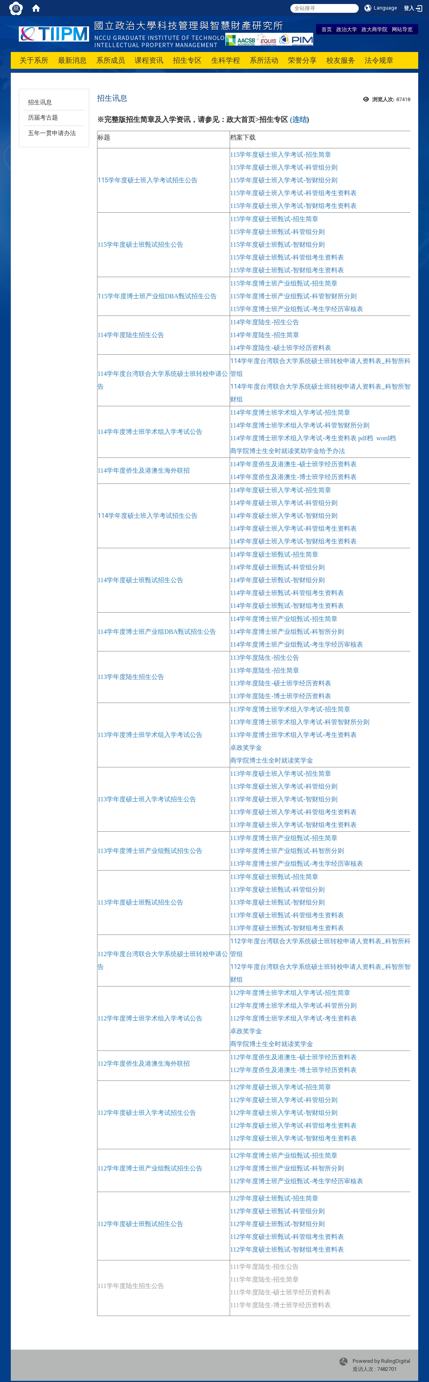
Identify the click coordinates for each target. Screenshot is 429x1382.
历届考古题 (43, 117)
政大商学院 (374, 29)
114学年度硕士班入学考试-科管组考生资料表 (293, 528)
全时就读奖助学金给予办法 (306, 450)
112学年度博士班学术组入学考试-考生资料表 (293, 1018)
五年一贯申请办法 (52, 133)
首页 (327, 29)
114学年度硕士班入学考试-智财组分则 (284, 515)
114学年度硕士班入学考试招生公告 (147, 515)
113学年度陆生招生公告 (130, 676)
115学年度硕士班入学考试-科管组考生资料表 (293, 193)
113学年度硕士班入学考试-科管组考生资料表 (293, 812)
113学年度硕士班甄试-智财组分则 (277, 902)
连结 (299, 120)
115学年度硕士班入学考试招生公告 (147, 180)
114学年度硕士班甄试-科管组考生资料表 (287, 592)
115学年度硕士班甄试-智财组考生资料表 (287, 270)
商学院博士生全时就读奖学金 (271, 760)
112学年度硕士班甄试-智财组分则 (277, 1223)
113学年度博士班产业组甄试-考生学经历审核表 (296, 863)
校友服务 (340, 60)
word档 (386, 438)
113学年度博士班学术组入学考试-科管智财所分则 (299, 722)
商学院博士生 (249, 450)
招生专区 (187, 60)
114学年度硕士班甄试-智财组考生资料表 (287, 605)
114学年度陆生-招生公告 (264, 322)
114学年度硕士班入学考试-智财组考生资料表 (293, 541)
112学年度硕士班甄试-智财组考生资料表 (287, 1249)
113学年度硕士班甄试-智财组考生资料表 (287, 928)
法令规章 (379, 60)
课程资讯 (149, 60)
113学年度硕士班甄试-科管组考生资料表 (287, 915)
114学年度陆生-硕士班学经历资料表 (280, 347)
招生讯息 (40, 102)
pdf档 (365, 438)
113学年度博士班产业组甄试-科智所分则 (287, 850)
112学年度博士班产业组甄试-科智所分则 (287, 1168)
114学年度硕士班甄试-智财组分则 (277, 580)
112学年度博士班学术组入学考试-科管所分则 (293, 1005)
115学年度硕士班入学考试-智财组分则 (284, 180)
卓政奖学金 (246, 747)
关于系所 (34, 60)
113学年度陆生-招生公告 (264, 657)
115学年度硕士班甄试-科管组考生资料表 (287, 257)
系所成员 (110, 60)
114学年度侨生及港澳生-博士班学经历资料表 (293, 476)
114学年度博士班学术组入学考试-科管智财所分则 (299, 425)
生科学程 (225, 60)
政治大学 (346, 29)
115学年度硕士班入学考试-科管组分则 (284, 167)
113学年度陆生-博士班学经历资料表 (280, 696)
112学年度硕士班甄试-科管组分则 (277, 1211)
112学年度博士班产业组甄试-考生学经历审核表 (296, 1181)
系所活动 (264, 60)
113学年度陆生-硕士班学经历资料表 (280, 683)
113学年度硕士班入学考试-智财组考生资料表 (293, 824)
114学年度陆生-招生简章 (264, 335)
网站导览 (402, 29)
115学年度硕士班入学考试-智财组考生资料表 (293, 205)
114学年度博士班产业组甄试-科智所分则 (287, 631)
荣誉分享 (302, 60)
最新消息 (72, 60)
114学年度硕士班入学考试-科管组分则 (284, 502)
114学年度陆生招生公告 (130, 335)
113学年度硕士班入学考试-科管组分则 (284, 786)
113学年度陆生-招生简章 (264, 670)
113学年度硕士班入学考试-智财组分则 (284, 799)
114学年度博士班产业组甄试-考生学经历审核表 (296, 644)
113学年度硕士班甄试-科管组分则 (277, 889)
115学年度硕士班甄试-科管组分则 (277, 231)
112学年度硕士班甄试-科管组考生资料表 (287, 1236)
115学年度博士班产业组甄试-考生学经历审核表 (296, 309)
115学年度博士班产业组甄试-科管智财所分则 (293, 296)
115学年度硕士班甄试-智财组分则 (277, 244)
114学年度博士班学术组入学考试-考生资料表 (293, 438)
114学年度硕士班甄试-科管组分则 (277, 567)
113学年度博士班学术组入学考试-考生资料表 (293, 734)
